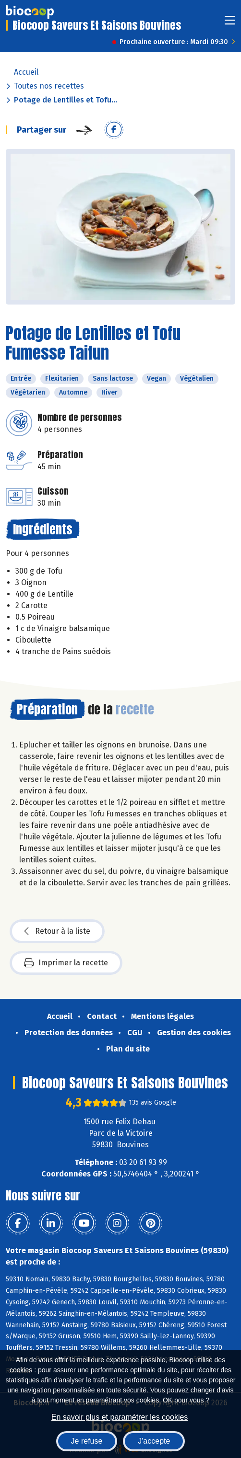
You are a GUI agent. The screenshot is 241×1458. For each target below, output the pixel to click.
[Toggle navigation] (230, 23)
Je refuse (87, 1441)
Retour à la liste (57, 931)
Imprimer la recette (66, 963)
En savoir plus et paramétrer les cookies (119, 1417)
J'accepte (154, 1441)
